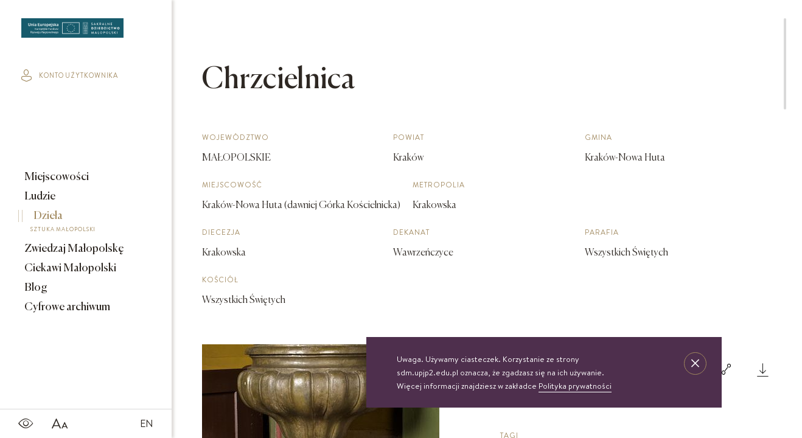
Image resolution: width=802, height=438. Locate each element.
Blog (35, 287)
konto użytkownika (69, 75)
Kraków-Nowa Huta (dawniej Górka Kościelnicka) (301, 205)
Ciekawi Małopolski (69, 268)
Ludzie (39, 196)
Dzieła (77, 223)
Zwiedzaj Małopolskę (73, 248)
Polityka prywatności (575, 385)
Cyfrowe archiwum (66, 307)
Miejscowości (56, 177)
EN (146, 423)
